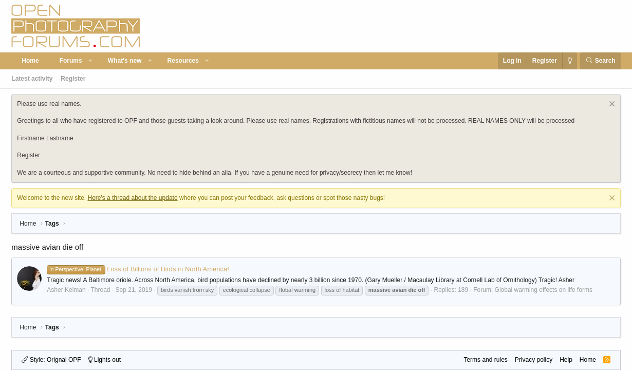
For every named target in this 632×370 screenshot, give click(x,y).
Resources (183, 60)
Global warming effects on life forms (544, 289)
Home (30, 60)
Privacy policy (533, 359)
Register (73, 78)
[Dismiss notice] (610, 105)
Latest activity (31, 78)
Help (566, 359)
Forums (71, 60)
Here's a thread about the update (132, 197)
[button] (90, 60)
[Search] (600, 60)
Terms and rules (485, 359)
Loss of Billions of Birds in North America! (138, 269)
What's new (125, 60)
